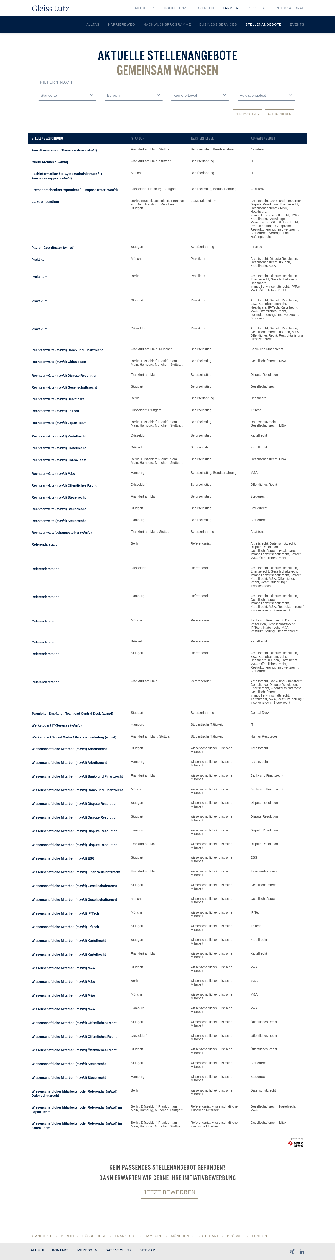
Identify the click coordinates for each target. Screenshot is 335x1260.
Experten (204, 8)
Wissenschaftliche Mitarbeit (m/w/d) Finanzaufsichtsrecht (76, 872)
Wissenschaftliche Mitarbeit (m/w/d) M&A (63, 968)
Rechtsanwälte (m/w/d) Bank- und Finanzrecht (67, 350)
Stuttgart (210, 1236)
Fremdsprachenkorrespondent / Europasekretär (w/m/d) (75, 190)
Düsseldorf (95, 1236)
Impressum (89, 1251)
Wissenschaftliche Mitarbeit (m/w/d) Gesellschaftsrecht (74, 886)
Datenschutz (121, 1251)
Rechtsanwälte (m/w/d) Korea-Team (59, 460)
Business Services (218, 24)
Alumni (37, 1251)
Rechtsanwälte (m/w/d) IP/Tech (55, 411)
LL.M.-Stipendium (45, 202)
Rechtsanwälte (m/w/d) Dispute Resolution (64, 375)
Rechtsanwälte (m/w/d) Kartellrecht (59, 436)
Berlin (67, 1236)
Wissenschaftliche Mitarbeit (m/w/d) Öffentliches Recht (74, 1023)
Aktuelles (145, 8)
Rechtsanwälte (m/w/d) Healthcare (58, 399)
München (181, 1236)
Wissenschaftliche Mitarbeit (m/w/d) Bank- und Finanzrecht (77, 776)
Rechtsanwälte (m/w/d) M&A (53, 473)
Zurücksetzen (247, 114)
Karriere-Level (202, 138)
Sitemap (151, 1251)
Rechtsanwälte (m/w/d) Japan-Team (59, 423)
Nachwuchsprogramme (167, 24)
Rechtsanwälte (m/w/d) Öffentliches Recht (64, 485)
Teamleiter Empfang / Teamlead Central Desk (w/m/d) (72, 713)
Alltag (93, 24)
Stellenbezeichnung (47, 138)
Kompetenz (175, 8)
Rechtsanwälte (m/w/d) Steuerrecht (59, 497)
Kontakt (61, 1251)
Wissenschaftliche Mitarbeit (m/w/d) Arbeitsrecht (69, 749)
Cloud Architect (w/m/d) (50, 162)
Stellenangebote (263, 24)
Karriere (231, 8)
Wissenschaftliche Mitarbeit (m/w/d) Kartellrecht (69, 940)
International (289, 8)
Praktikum (39, 259)
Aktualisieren (279, 114)
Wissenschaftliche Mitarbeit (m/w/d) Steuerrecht (69, 1064)
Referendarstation (46, 544)
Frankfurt (126, 1236)
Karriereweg (121, 24)
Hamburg (155, 1236)
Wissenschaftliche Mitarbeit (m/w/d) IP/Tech (65, 913)
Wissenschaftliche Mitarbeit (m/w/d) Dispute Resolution (74, 804)
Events (297, 24)
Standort (138, 138)
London (261, 1236)
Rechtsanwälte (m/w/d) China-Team (59, 362)
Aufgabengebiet (263, 138)
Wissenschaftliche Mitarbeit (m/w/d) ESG (63, 858)
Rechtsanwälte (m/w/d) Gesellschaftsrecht (64, 387)
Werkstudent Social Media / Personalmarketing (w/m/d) (74, 737)
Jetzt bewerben (169, 1192)
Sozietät (258, 8)
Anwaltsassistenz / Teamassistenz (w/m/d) (64, 150)
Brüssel (237, 1236)
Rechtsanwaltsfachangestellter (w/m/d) (62, 532)
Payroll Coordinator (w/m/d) (53, 247)
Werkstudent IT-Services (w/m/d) (57, 725)
